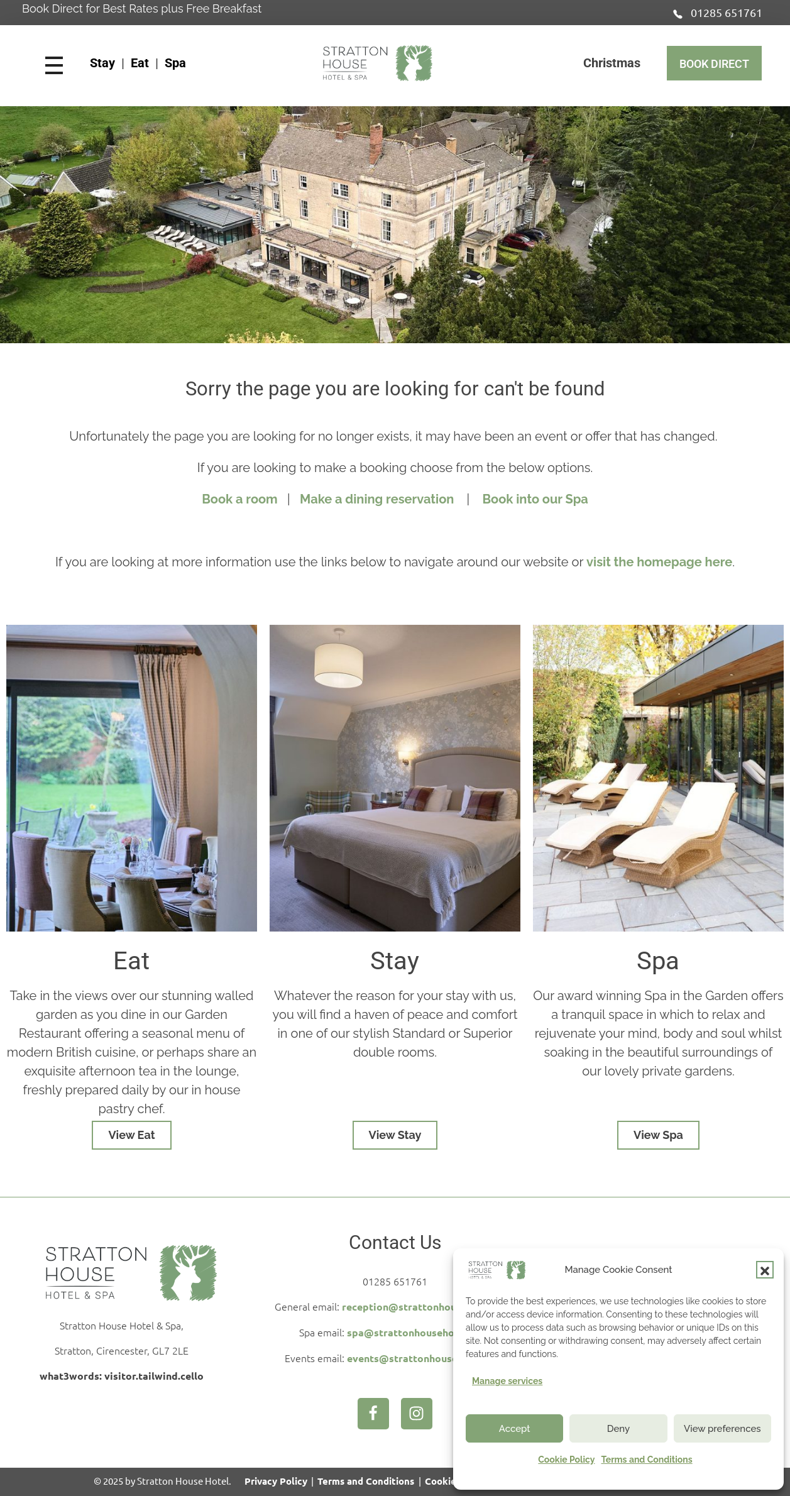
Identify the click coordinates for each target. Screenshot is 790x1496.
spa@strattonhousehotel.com (418, 1332)
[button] (765, 1269)
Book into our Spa (535, 499)
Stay (102, 62)
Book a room (240, 499)
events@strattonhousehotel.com (426, 1358)
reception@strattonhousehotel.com (428, 1306)
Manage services (507, 1381)
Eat (140, 62)
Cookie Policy (566, 1460)
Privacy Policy (275, 1481)
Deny (618, 1428)
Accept (514, 1428)
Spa (175, 62)
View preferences (722, 1428)
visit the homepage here (659, 561)
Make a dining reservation (378, 499)
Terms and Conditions (646, 1460)
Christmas (611, 62)
